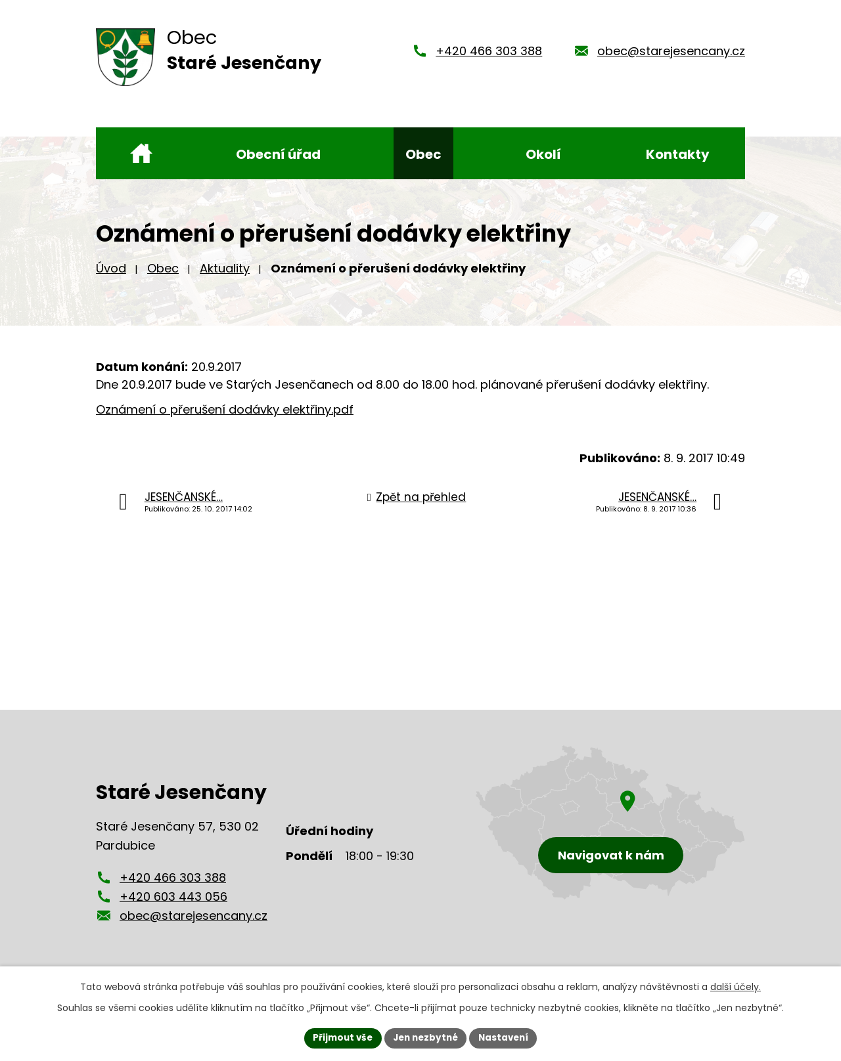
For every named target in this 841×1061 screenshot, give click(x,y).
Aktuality (225, 268)
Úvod (111, 268)
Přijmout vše (338, 1037)
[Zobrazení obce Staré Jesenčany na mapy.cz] (610, 822)
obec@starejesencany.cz (671, 51)
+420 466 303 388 (489, 51)
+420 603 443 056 (173, 896)
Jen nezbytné (425, 1037)
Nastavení (507, 1037)
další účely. (735, 986)
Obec (163, 268)
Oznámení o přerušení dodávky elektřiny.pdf (224, 409)
